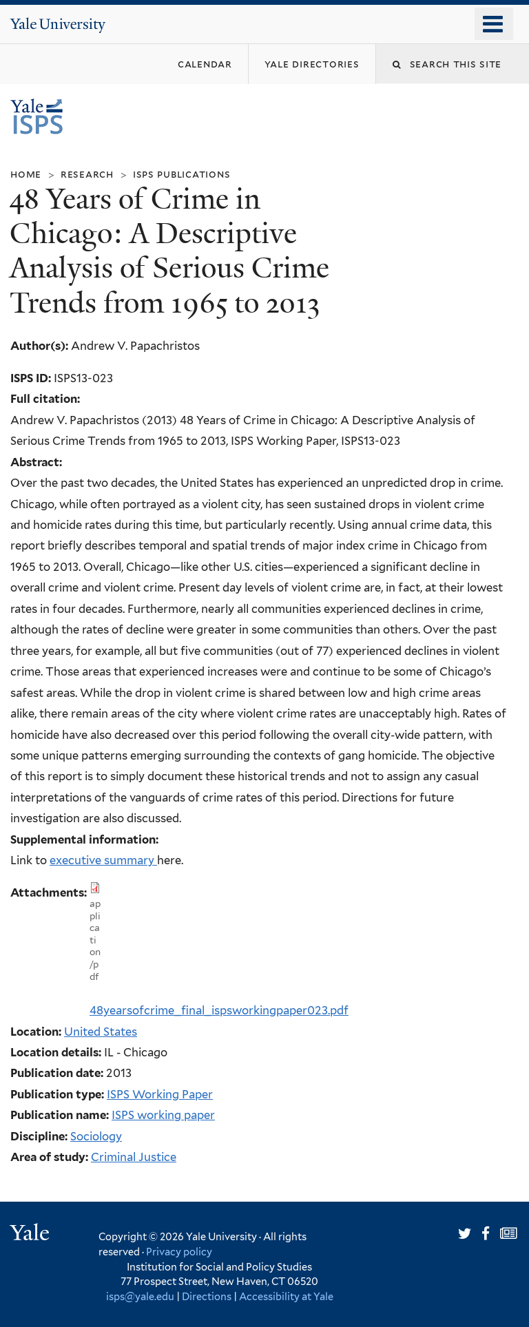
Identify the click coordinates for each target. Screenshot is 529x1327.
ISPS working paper (163, 1115)
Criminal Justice (133, 1157)
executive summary (102, 860)
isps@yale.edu (140, 1296)
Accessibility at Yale (286, 1296)
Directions (206, 1296)
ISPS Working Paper (160, 1094)
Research (87, 173)
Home (25, 173)
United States (100, 1031)
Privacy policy (179, 1251)
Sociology (96, 1136)
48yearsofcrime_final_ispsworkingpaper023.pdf (219, 1010)
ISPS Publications (182, 173)
